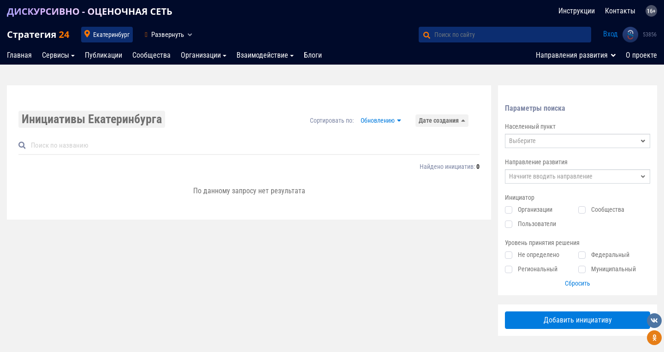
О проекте (641, 55)
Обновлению (378, 120)
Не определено (538, 254)
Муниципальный (613, 269)
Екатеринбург (111, 34)
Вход (610, 34)
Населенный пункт (530, 126)
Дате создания (439, 120)
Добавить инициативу (578, 320)
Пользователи (537, 223)
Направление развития (536, 162)
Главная (19, 55)
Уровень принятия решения (542, 242)
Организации (201, 55)
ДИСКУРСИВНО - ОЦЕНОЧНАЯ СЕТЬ (89, 11)
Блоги (313, 55)
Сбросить (577, 283)
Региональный (537, 269)
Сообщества (151, 55)
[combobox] (577, 141)
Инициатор (519, 197)
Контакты (620, 10)
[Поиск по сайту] (512, 34)
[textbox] (577, 141)
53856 (650, 34)
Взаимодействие (262, 55)
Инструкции (576, 10)
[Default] (252, 145)
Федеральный (610, 254)
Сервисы (55, 55)
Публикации (103, 55)
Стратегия (38, 34)
